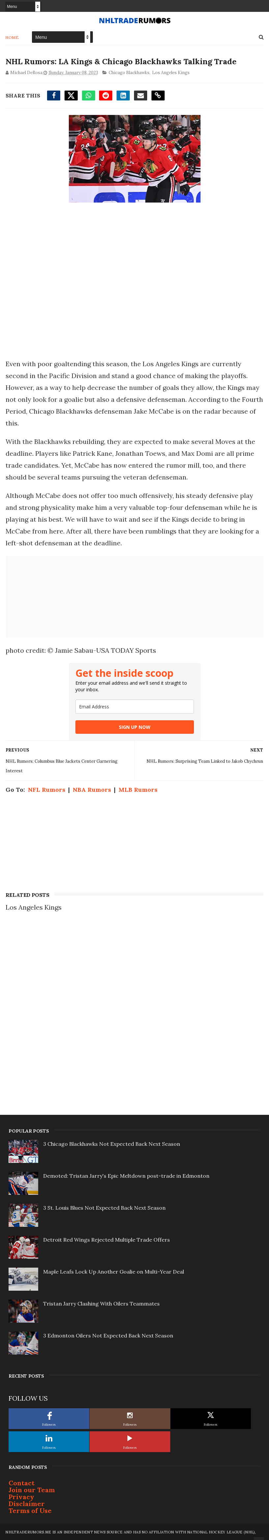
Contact (22, 1482)
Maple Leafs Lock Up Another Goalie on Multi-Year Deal (113, 1271)
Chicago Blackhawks (128, 72)
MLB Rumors (137, 789)
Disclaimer (27, 1503)
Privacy (21, 1496)
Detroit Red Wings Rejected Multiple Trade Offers (106, 1239)
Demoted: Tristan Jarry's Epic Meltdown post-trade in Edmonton (126, 1175)
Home (12, 37)
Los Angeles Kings (170, 72)
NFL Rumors (46, 789)
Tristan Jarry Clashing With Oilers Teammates (101, 1303)
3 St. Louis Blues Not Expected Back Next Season (104, 1207)
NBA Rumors (91, 789)
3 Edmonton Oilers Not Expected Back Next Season (108, 1335)
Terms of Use (30, 1510)
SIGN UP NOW (134, 727)
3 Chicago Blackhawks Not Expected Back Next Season (111, 1143)
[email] (134, 706)
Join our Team (32, 1489)
